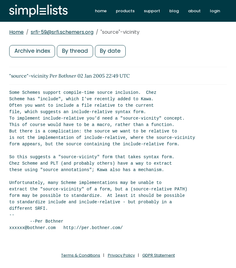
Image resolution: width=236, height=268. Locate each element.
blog (174, 11)
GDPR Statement (158, 255)
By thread (76, 51)
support (152, 11)
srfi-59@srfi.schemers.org (62, 32)
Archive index (32, 51)
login (215, 11)
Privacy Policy (121, 255)
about (194, 11)
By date (112, 51)
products (125, 11)
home (101, 11)
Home (16, 32)
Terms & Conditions (80, 255)
